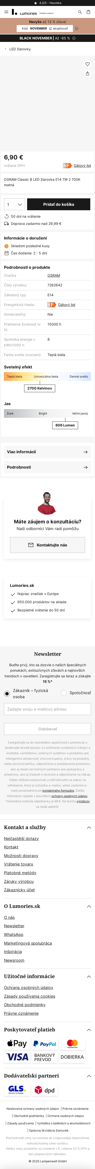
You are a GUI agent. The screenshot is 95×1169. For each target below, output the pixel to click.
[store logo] (35, 12)
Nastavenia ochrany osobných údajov (32, 1109)
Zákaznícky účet (19, 890)
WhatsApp (13, 934)
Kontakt (11, 847)
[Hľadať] (80, 12)
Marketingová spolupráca (28, 943)
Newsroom (14, 960)
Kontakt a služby (25, 827)
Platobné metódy (20, 872)
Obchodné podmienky (25, 1004)
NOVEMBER (45, 28)
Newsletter (14, 926)
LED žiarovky (20, 49)
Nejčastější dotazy (21, 838)
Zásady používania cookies (29, 996)
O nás (9, 917)
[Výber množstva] (14, 204)
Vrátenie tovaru (18, 864)
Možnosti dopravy (21, 855)
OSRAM (54, 275)
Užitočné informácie (29, 976)
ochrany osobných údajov (69, 796)
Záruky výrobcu (19, 881)
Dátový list (82, 165)
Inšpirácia (13, 951)
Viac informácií (21, 451)
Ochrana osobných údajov (28, 987)
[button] (87, 64)
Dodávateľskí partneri (31, 1075)
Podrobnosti (19, 467)
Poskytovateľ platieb (29, 1029)
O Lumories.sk (22, 906)
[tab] (47, 859)
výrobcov (83, 801)
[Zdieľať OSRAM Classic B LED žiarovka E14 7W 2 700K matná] (87, 73)
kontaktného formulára (58, 790)
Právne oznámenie (21, 1013)
